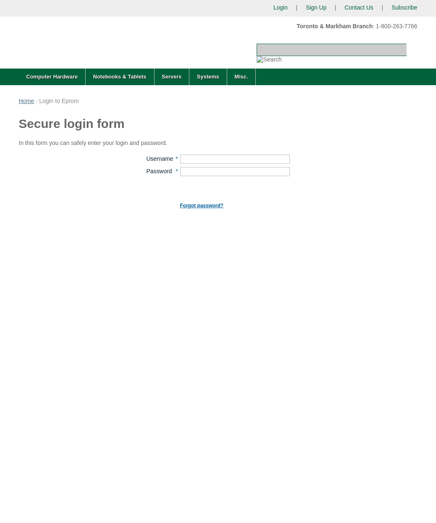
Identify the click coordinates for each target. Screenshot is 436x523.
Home (26, 101)
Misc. (241, 77)
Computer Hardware (52, 77)
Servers (172, 77)
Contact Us (359, 7)
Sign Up (316, 7)
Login (280, 7)
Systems (208, 77)
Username (159, 158)
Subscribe (404, 7)
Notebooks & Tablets (119, 77)
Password (158, 171)
